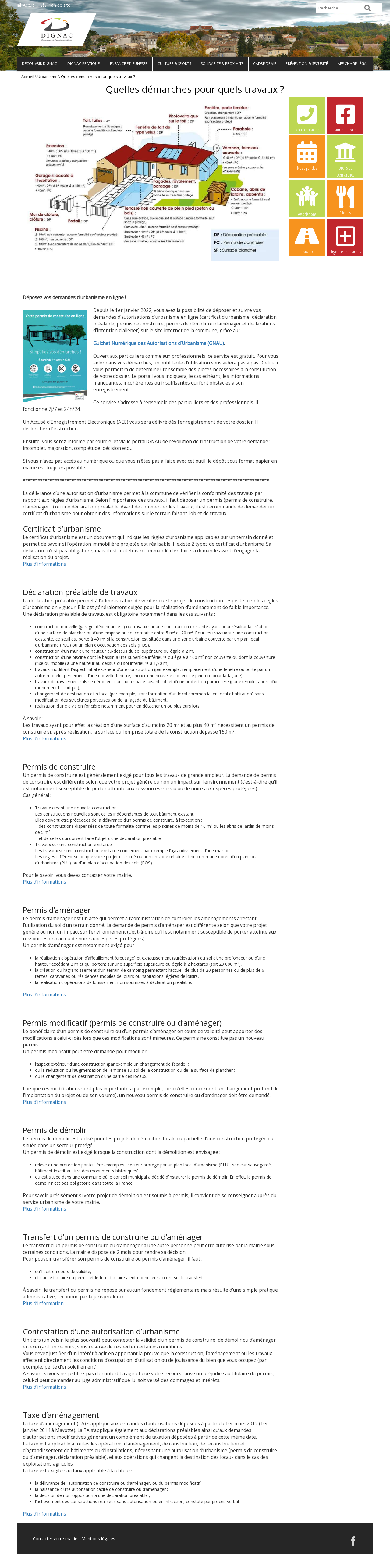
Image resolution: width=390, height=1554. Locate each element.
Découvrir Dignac (39, 63)
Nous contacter (307, 117)
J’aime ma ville (345, 117)
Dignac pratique (83, 63)
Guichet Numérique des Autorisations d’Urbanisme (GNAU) (158, 343)
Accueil (27, 5)
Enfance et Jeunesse (128, 63)
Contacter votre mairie (55, 1538)
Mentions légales (98, 1538)
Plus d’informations (44, 564)
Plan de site (55, 5)
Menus (345, 200)
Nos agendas (307, 155)
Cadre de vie (264, 63)
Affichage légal (353, 63)
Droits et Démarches (345, 156)
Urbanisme (47, 76)
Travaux (307, 239)
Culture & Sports (174, 63)
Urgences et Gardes (345, 239)
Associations (307, 201)
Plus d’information (43, 1303)
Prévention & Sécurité (307, 63)
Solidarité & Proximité (222, 63)
